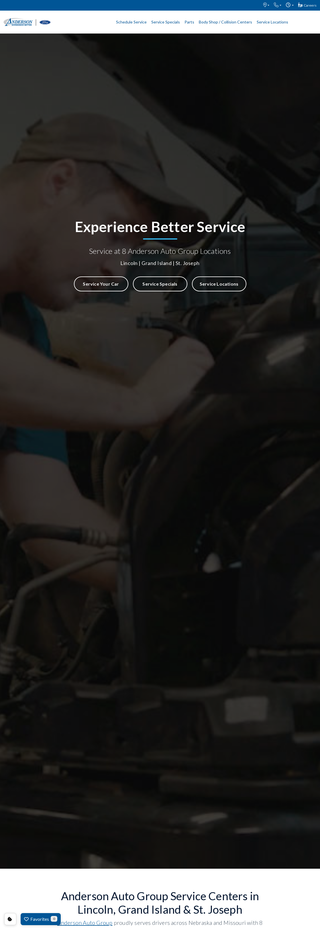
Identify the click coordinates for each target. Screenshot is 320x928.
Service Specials (165, 21)
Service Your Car (101, 284)
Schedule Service (131, 21)
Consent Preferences (10, 919)
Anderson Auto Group (85, 922)
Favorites (40, 919)
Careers (307, 5)
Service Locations (272, 21)
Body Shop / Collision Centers (225, 21)
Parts (189, 21)
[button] (266, 5)
